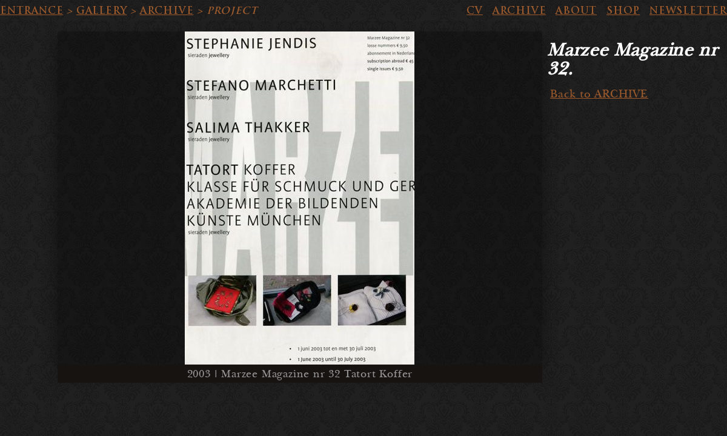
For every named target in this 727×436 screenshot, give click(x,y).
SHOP (623, 10)
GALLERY (101, 10)
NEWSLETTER (688, 10)
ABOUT (576, 10)
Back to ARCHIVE (599, 94)
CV (474, 10)
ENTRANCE (31, 10)
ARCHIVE (167, 10)
